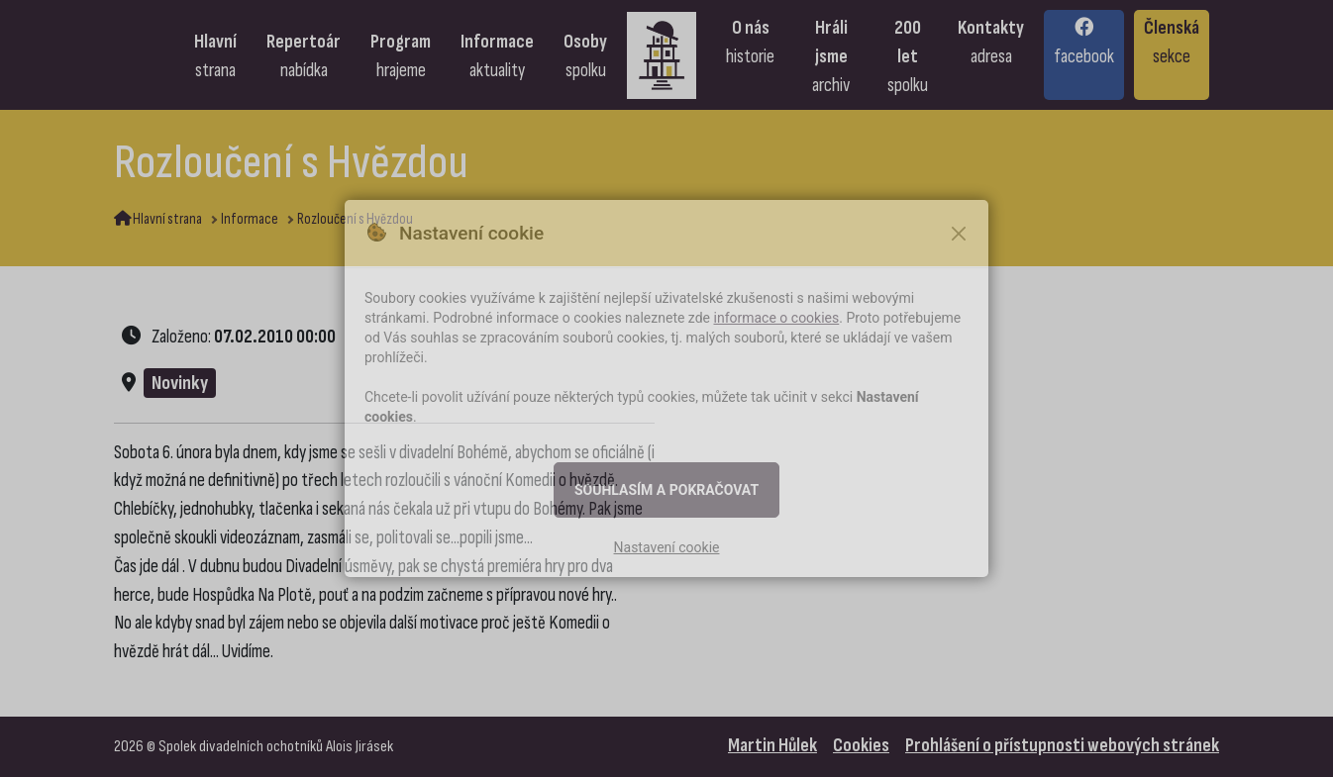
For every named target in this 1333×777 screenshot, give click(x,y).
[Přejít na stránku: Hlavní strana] (215, 55)
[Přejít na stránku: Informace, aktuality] (497, 55)
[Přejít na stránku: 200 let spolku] (907, 55)
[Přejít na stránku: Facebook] (1084, 55)
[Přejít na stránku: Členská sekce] (1171, 55)
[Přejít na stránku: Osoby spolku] (585, 55)
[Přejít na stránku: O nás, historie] (750, 55)
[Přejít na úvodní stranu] (666, 55)
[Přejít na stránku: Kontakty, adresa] (991, 55)
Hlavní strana (158, 219)
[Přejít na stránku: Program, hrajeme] (400, 55)
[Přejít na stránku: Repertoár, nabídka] (303, 55)
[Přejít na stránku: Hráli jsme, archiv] (831, 55)
